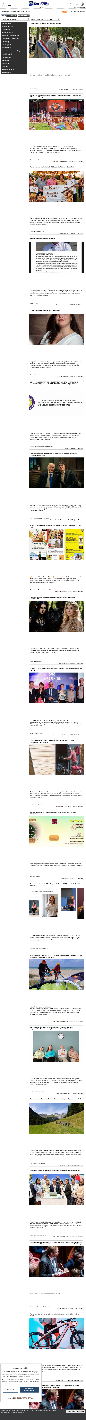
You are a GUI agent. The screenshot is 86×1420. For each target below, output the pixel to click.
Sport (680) (5, 66)
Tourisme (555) (6, 72)
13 (54, 1395)
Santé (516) (5, 60)
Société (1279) (6, 63)
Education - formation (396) (10, 35)
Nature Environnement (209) (11, 51)
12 (51, 1395)
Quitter (10, 1389)
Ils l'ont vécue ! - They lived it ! (58, 414)
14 (56, 1395)
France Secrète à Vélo (61, 641)
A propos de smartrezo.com (42, 1408)
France (66, 358)
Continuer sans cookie (29, 1389)
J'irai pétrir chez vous (62, 188)
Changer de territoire (79, 7)
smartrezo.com (11, 1403)
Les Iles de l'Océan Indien (60, 131)
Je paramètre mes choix (75, 1411)
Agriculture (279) (7, 26)
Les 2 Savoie (63, 924)
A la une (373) (6, 23)
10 (46, 1395)
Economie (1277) (7, 32)
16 (62, 1395)
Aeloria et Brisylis (64, 528)
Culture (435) (6, 29)
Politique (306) (6, 57)
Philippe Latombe (64, 74)
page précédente (78, 11)
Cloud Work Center (61, 868)
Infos (68, 1403)
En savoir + (37, 1405)
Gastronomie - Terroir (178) (10, 38)
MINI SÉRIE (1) (6, 48)
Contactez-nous (38, 1403)
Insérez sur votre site (76, 1383)
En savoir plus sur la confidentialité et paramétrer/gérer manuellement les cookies (20, 1398)
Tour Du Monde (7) (8, 69)
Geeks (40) (5, 42)
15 (59, 1395)
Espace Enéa (64, 698)
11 (49, 1395)
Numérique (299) (7, 54)
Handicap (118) (6, 45)
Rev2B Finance (63, 754)
